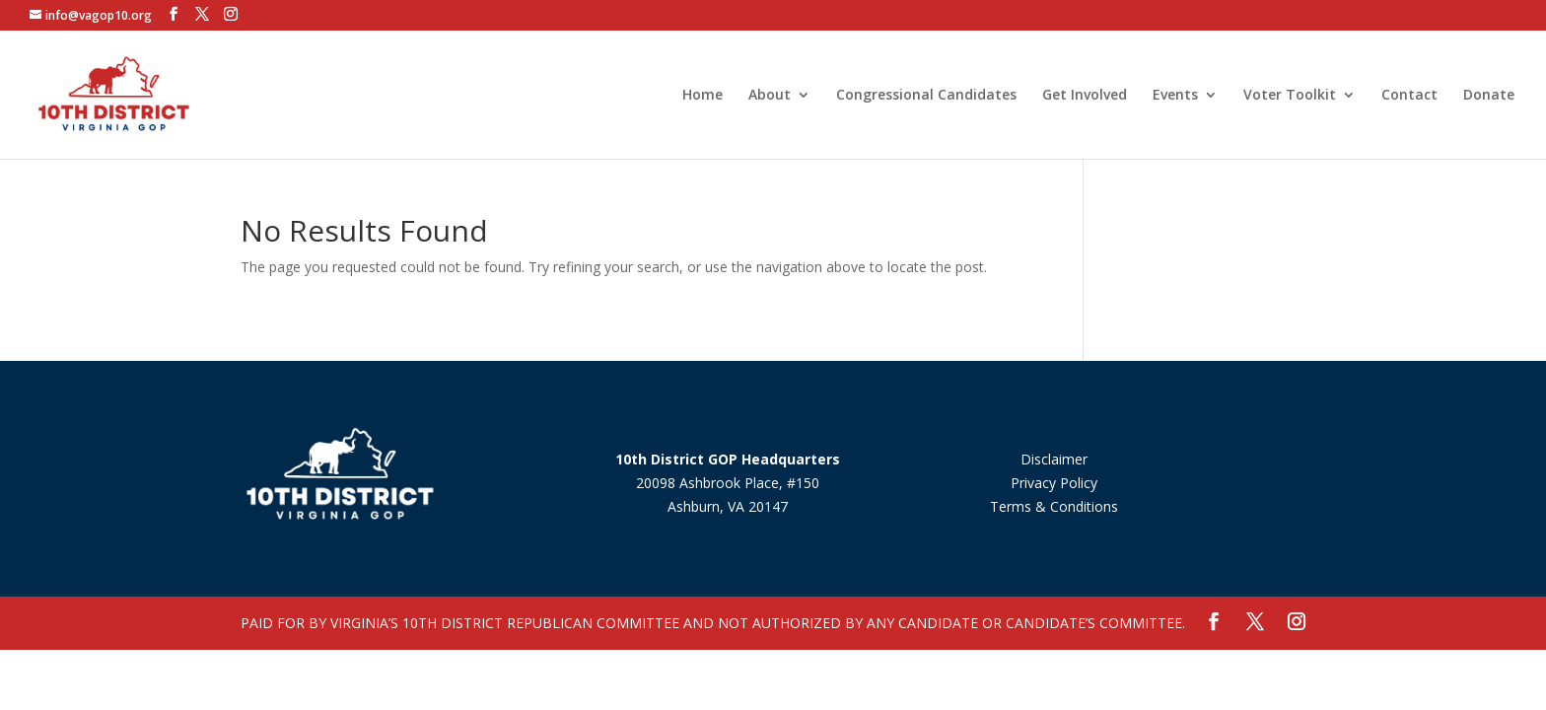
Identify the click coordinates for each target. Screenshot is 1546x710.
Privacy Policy (1054, 482)
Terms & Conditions (1054, 506)
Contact (1409, 96)
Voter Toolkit (1289, 96)
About (769, 96)
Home (702, 96)
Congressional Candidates (926, 96)
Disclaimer (1054, 459)
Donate (1488, 96)
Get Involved (1084, 96)
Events (1175, 96)
